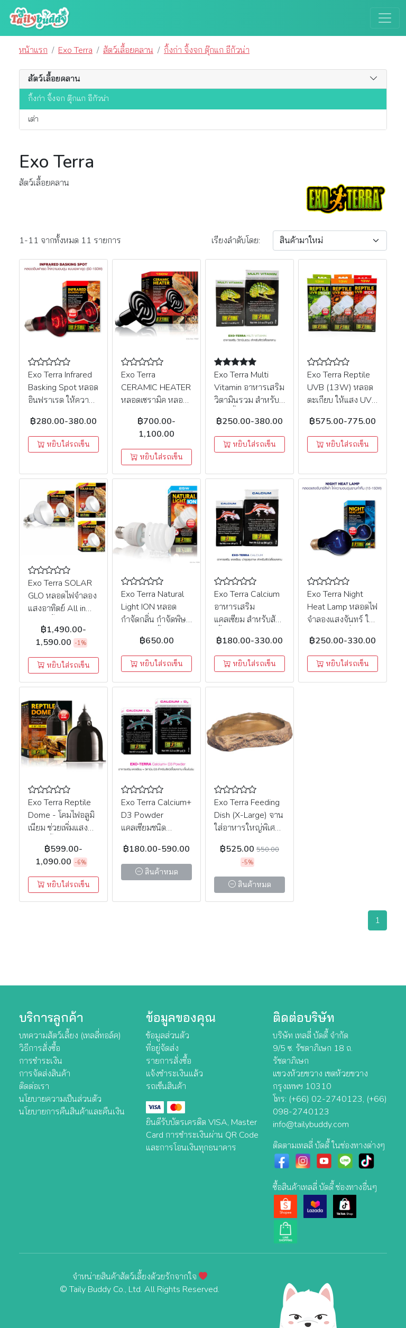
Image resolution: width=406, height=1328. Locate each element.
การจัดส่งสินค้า (44, 1074)
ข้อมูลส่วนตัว (167, 1035)
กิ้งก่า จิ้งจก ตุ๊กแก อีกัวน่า (68, 98)
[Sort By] (330, 240)
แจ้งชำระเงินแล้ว (174, 1074)
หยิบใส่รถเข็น (63, 444)
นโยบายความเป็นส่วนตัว (60, 1099)
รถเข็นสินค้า (166, 1086)
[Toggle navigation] (385, 18)
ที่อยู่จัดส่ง (162, 1048)
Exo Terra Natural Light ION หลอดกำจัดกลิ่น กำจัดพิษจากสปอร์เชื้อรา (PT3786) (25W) (153, 619)
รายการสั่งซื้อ (168, 1061)
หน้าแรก (33, 50)
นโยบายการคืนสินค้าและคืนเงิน (72, 1112)
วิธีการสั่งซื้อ (39, 1048)
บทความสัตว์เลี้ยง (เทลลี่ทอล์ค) (70, 1035)
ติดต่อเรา (34, 1086)
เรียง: (235, 240)
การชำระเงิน (40, 1061)
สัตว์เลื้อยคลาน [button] (54, 79)
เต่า (33, 119)
